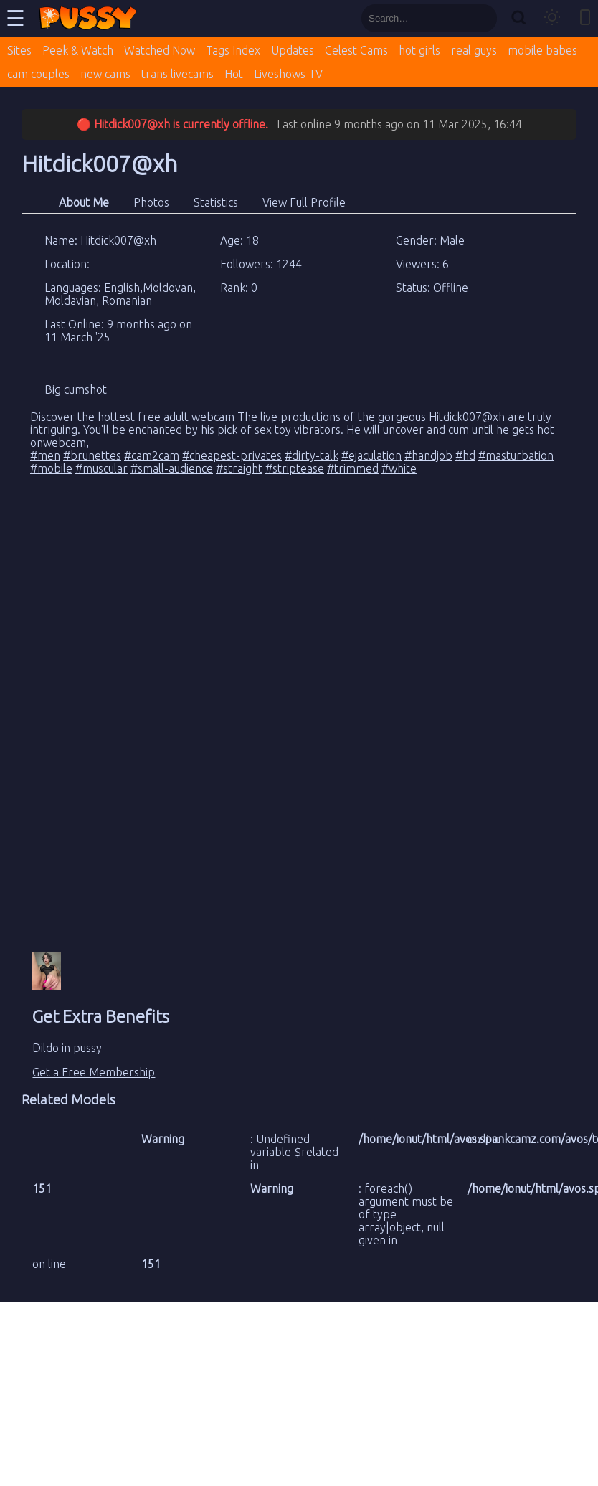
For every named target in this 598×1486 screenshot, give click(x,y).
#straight (239, 468)
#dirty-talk (311, 455)
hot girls (419, 50)
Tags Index (233, 50)
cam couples (38, 73)
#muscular (101, 468)
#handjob (428, 455)
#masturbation (516, 455)
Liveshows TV (288, 73)
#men (45, 455)
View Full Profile (304, 202)
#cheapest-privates (232, 455)
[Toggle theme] (552, 18)
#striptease (294, 468)
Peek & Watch (77, 50)
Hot (233, 73)
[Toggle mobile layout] (585, 18)
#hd (465, 455)
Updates (292, 50)
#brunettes (92, 455)
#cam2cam (151, 455)
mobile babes (542, 50)
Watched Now (159, 50)
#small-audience (171, 468)
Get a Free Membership (93, 1072)
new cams (105, 73)
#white (399, 468)
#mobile (51, 468)
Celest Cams (356, 50)
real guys (474, 50)
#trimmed (353, 468)
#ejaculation (371, 455)
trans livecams (177, 73)
